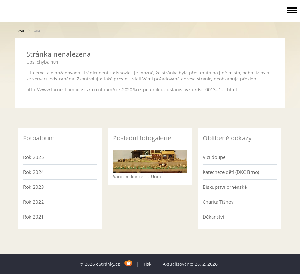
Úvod (19, 31)
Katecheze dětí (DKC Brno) (231, 172)
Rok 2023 (33, 187)
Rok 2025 (33, 157)
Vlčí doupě (214, 157)
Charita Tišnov (218, 202)
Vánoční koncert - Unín (137, 177)
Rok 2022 (33, 202)
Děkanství (213, 216)
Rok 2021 (33, 216)
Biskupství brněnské (225, 187)
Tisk (147, 264)
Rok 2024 (33, 172)
